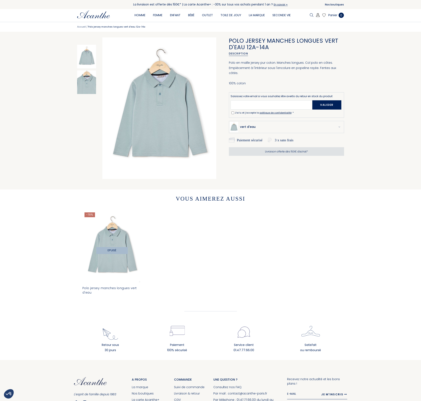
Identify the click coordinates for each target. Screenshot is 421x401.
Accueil (81, 26)
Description (238, 53)
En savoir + (281, 4)
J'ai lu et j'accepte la (263, 112)
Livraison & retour (187, 393)
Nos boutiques (334, 4)
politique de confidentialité (276, 112)
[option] (86, 56)
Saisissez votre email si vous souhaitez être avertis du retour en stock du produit (282, 96)
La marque (140, 387)
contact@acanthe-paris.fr (247, 393)
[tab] (240, 54)
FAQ (239, 387)
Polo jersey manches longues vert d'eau (109, 290)
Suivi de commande (189, 387)
